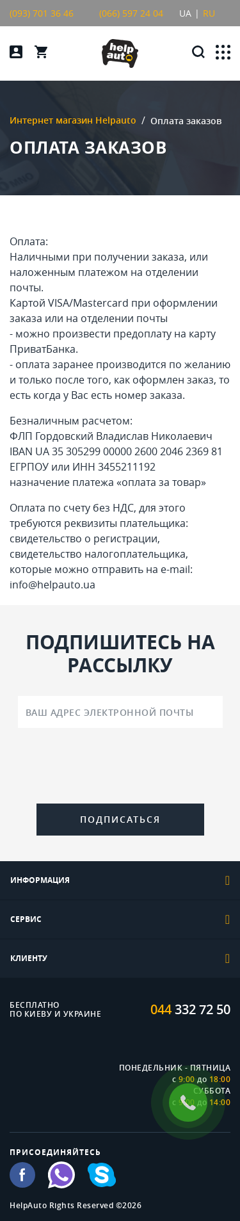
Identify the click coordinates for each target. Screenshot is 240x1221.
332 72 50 (190, 1009)
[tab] (120, 880)
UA (185, 13)
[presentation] (120, 768)
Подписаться (120, 819)
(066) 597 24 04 (131, 13)
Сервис (120, 919)
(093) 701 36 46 (42, 13)
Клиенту (120, 958)
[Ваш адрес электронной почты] (120, 712)
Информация (120, 880)
